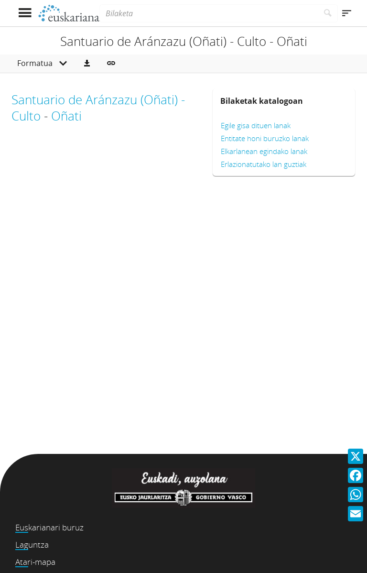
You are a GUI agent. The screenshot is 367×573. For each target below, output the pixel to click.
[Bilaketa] (208, 13)
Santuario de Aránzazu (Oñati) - (98, 99)
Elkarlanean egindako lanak (264, 151)
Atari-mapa (35, 561)
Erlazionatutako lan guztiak (263, 164)
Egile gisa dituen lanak (256, 125)
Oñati (66, 115)
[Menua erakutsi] (24, 13)
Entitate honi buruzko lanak (265, 138)
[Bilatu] (328, 13)
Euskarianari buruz (49, 527)
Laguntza (32, 544)
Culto (26, 115)
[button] (87, 64)
